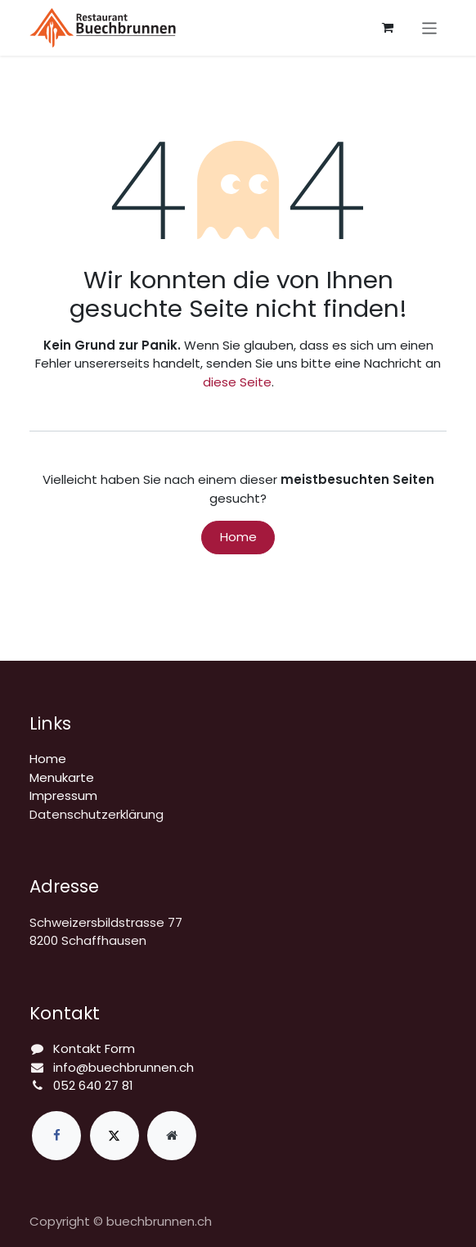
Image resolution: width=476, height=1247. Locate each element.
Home (238, 536)
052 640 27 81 (93, 1085)
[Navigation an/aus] (429, 27)
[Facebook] (56, 1135)
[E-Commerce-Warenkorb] (387, 27)
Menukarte (61, 777)
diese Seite (237, 382)
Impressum (63, 795)
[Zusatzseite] (171, 1135)
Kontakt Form (94, 1048)
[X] (114, 1135)
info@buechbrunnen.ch (123, 1067)
